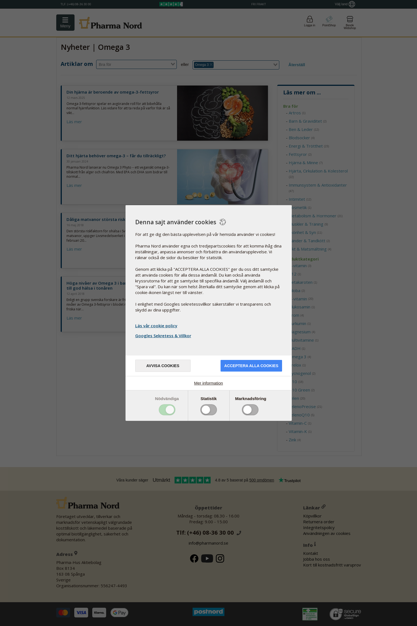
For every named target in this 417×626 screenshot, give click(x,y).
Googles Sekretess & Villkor (164, 335)
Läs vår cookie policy (156, 325)
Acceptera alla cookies (251, 366)
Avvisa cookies (162, 366)
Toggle (167, 409)
